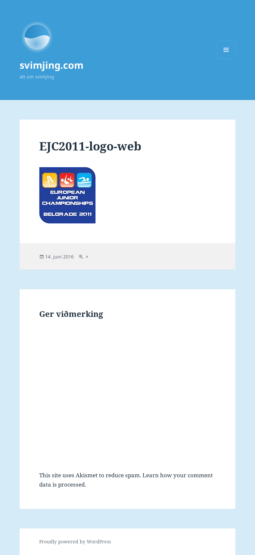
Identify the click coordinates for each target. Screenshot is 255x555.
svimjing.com (51, 64)
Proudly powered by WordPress (75, 541)
